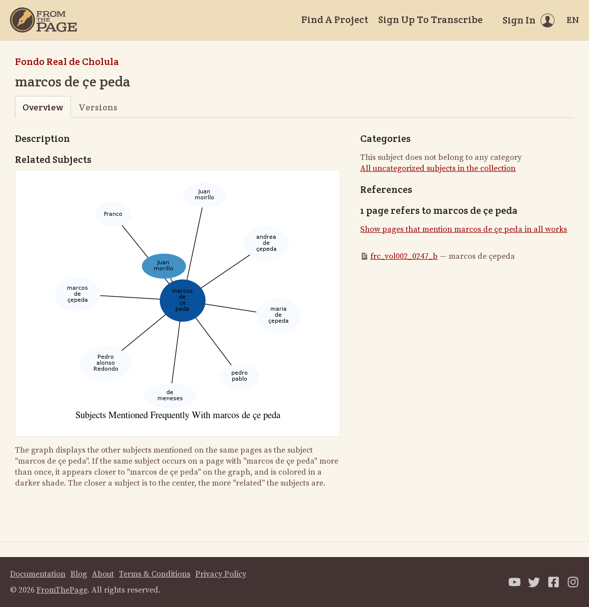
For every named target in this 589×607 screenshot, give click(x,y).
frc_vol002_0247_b (404, 256)
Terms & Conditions (154, 574)
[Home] (43, 19)
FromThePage (61, 590)
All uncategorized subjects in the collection (438, 168)
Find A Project (334, 19)
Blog (78, 574)
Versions (97, 107)
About (103, 574)
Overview (42, 107)
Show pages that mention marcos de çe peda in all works (463, 229)
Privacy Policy (220, 574)
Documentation (37, 574)
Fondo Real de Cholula (67, 61)
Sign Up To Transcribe (430, 19)
